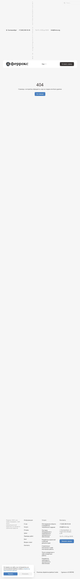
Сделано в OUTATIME (67, 572)
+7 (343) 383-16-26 (24, 30)
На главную (40, 94)
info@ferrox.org (55, 30)
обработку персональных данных (17, 569)
